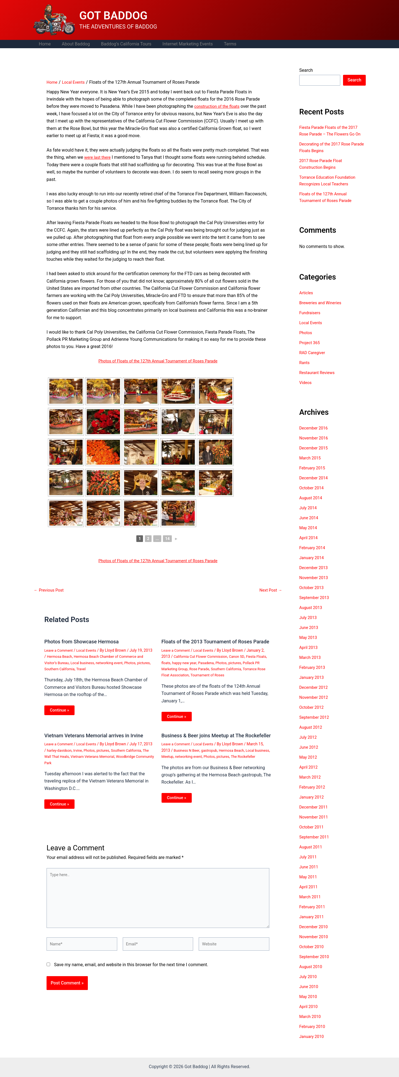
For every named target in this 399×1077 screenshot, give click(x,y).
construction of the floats (219, 106)
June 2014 (309, 524)
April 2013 (309, 654)
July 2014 (308, 514)
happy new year (198, 668)
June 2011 (309, 873)
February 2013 (313, 674)
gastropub (212, 761)
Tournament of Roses (237, 680)
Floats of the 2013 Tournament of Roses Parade (211, 644)
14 (167, 538)
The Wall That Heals (80, 762)
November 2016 (315, 444)
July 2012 (308, 743)
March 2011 (311, 903)
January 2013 (312, 684)
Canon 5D (242, 662)
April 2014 (309, 544)
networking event (208, 768)
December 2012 (315, 694)
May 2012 (309, 763)
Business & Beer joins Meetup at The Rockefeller (207, 744)
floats (178, 668)
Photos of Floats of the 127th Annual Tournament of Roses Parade (158, 361)
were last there (98, 157)
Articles (306, 299)
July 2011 (308, 863)
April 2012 (309, 773)
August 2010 (311, 973)
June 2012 (309, 753)
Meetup (185, 768)
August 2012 (311, 733)
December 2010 (315, 933)
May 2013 (309, 644)
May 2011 (309, 883)
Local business (113, 662)
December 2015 (315, 454)
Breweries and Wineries (322, 309)
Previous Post (50, 590)
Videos (306, 389)
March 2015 (311, 464)
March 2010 (311, 1023)
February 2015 (313, 474)
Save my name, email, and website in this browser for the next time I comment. (131, 983)
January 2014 (312, 564)
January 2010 (312, 1043)
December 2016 (315, 434)
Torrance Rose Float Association (190, 680)
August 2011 (311, 853)
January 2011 (312, 923)
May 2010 (309, 1003)
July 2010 (308, 983)
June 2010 (309, 993)
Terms (220, 44)
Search (306, 70)
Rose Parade (222, 674)
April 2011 (309, 893)
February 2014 (313, 554)
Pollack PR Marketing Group (186, 674)
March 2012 (311, 783)
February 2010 (313, 1033)
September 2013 (315, 604)
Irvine (90, 756)
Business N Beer (188, 761)
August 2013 (311, 614)
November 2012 (315, 704)
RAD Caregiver (313, 359)
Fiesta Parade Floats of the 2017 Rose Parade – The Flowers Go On (331, 134)
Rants (305, 369)
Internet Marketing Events (180, 44)
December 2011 (315, 813)
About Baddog (72, 44)
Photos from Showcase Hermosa (85, 641)
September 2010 (315, 963)
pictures (76, 669)
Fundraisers (310, 319)
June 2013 (309, 634)
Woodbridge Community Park (69, 768)
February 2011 (313, 913)
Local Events (90, 650)
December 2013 (315, 574)
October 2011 (312, 833)
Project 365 (310, 349)
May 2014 (309, 534)
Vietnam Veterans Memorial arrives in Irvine (98, 741)
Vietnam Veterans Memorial (123, 762)
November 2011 (315, 823)
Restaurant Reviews (318, 379)
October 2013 (312, 594)
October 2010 (312, 953)
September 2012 (315, 723)
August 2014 (311, 504)
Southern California (101, 669)
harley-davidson (70, 756)
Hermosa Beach (70, 656)
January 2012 (312, 803)
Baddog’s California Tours (120, 44)
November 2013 (315, 584)
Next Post (269, 590)
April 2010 (309, 1013)
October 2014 (312, 494)
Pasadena (222, 668)
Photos (61, 669)
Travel (125, 669)
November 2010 (315, 943)
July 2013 (308, 624)
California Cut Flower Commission (203, 662)
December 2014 (315, 484)
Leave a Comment (60, 650)
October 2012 (312, 714)
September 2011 (315, 843)
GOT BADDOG (113, 15)
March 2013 (311, 664)
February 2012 (313, 793)
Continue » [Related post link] (60, 710)
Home (44, 44)
